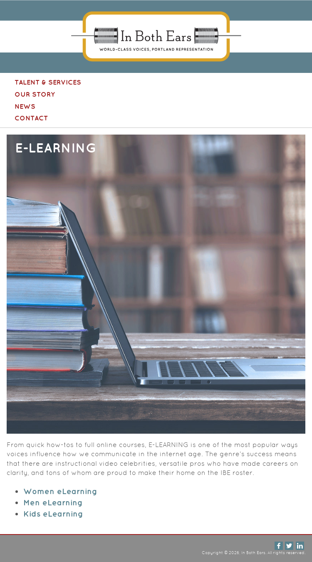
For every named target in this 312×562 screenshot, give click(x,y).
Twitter (289, 546)
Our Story (35, 94)
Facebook (279, 546)
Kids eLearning (53, 513)
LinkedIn (300, 546)
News (25, 106)
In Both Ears (156, 36)
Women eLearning (60, 491)
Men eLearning (53, 502)
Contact (31, 118)
